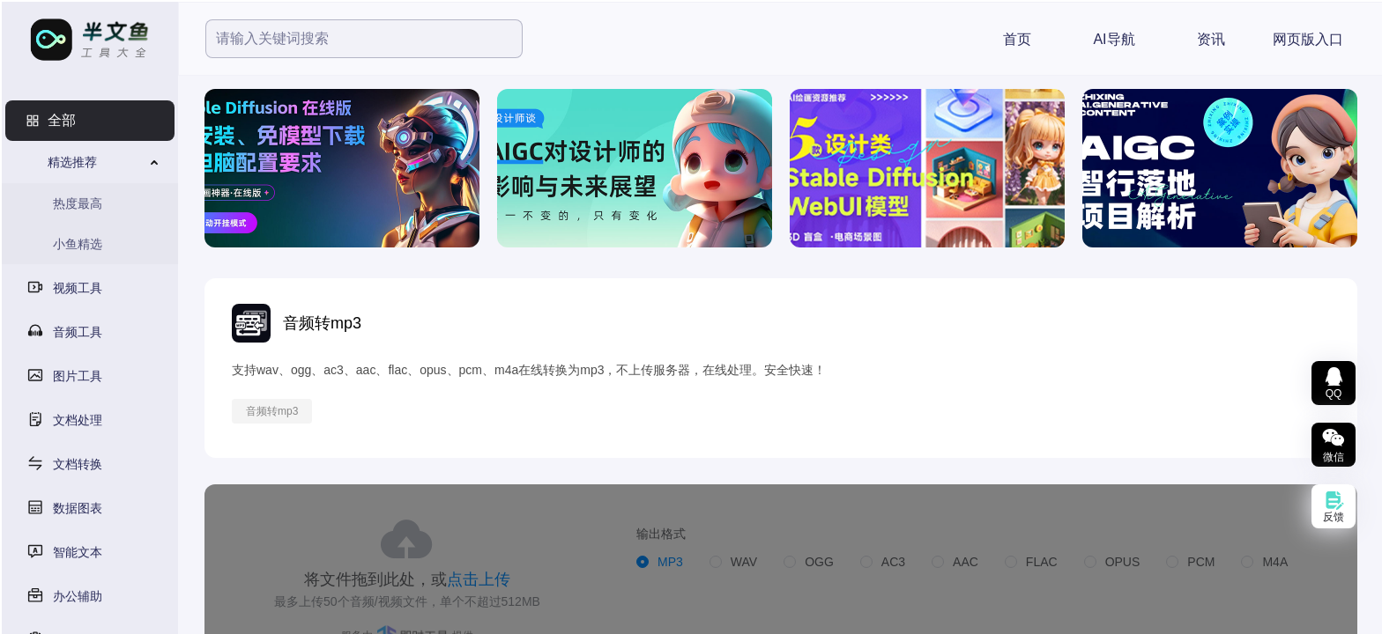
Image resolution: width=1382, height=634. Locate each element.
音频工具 (77, 332)
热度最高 (77, 203)
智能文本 (77, 552)
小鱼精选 (77, 244)
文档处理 (77, 420)
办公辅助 (77, 596)
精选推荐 (72, 162)
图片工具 (77, 376)
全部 (62, 120)
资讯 (1211, 39)
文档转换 (77, 464)
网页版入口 (1308, 39)
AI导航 (1113, 39)
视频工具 (77, 288)
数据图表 (77, 508)
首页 (1017, 39)
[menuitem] (90, 120)
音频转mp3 (272, 411)
